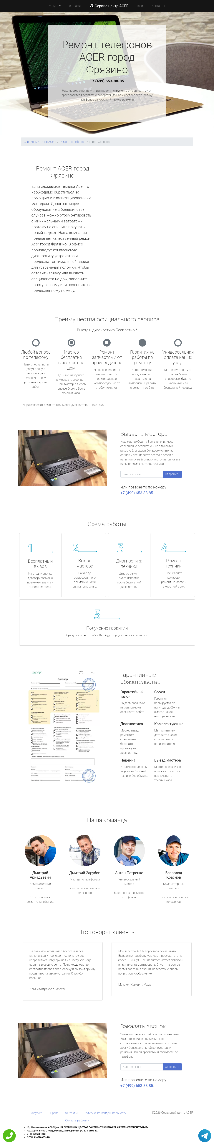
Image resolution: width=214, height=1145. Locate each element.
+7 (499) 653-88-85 (107, 81)
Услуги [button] (53, 6)
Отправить (172, 474)
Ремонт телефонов (72, 142)
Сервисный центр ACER (40, 142)
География (75, 6)
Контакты (158, 6)
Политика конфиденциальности (105, 1113)
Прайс (140, 6)
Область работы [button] (76, 1120)
